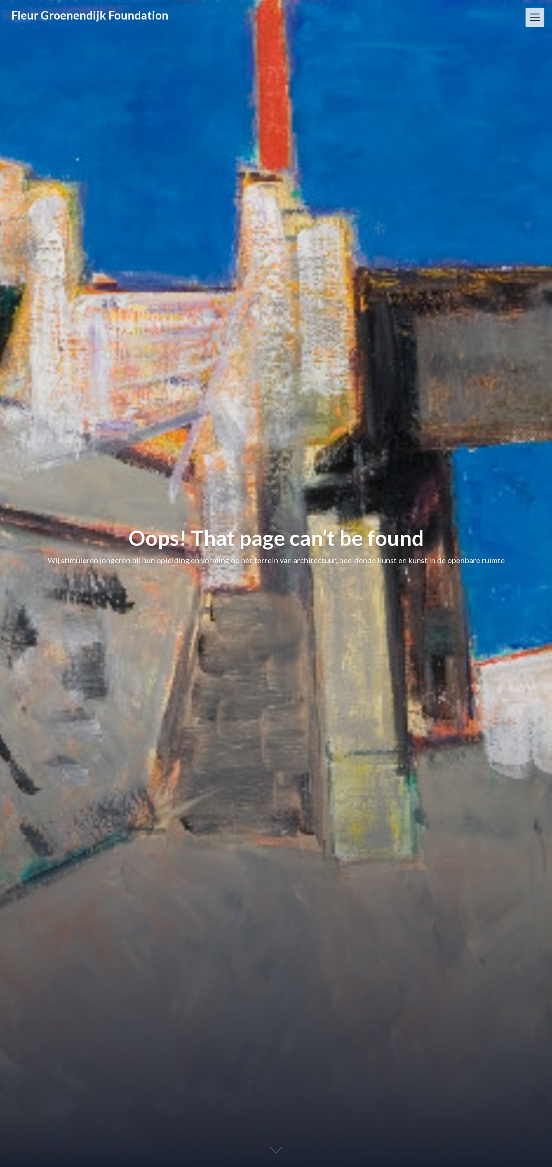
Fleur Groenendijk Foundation (90, 15)
